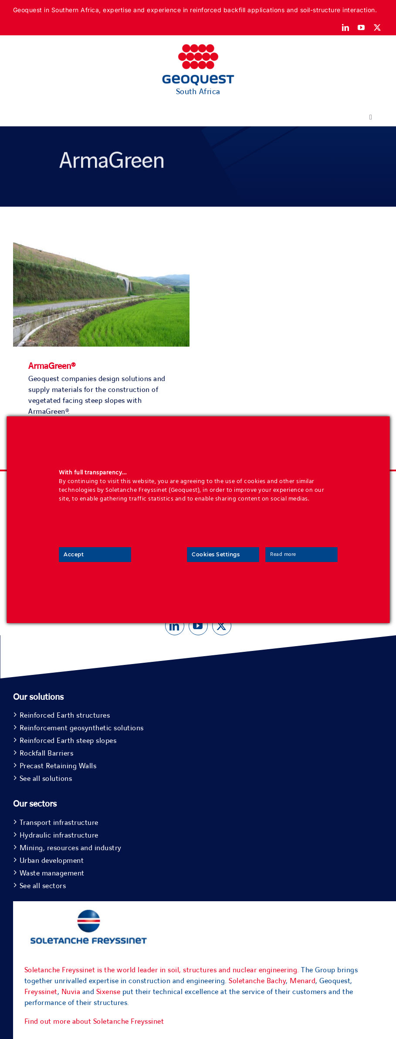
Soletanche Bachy (257, 981)
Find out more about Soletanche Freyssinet (94, 1021)
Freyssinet (41, 992)
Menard (302, 981)
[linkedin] (345, 27)
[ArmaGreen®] (101, 233)
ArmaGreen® (51, 366)
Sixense (108, 992)
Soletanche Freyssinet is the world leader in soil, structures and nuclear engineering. (161, 970)
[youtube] (361, 27)
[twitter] (377, 27)
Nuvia (71, 992)
